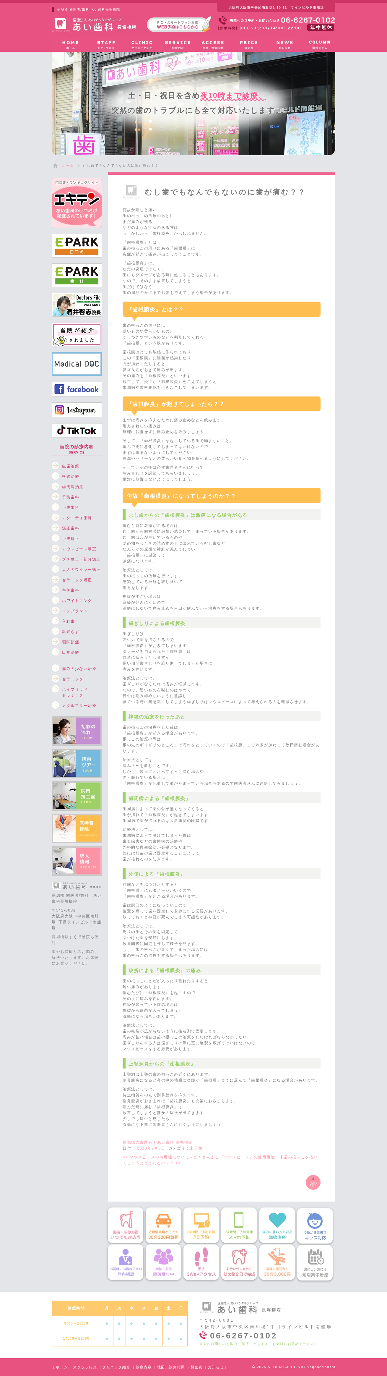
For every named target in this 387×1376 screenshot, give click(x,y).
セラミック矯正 (77, 580)
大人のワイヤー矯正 (81, 569)
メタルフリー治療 (79, 705)
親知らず (70, 631)
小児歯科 (70, 507)
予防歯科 (70, 497)
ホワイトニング (77, 600)
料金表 (197, 1367)
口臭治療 (70, 652)
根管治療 (70, 476)
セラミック (73, 679)
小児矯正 (70, 538)
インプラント (75, 611)
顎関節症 (70, 642)
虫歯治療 (70, 466)
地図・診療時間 (171, 1367)
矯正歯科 (70, 528)
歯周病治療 (73, 487)
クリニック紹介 (117, 1367)
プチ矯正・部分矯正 (81, 559)
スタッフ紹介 (85, 1367)
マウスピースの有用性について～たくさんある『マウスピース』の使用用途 (201, 1157)
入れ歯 (68, 621)
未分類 (196, 1148)
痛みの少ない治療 (79, 668)
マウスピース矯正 (79, 549)
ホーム (62, 1367)
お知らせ (216, 1367)
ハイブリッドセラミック (75, 690)
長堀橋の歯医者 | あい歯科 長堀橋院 (158, 1142)
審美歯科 (70, 590)
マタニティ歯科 (77, 518)
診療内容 (144, 1367)
